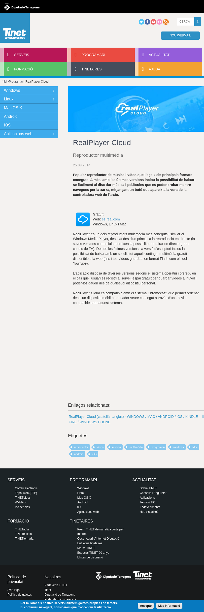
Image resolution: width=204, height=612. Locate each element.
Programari (93, 55)
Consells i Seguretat (153, 493)
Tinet (47, 590)
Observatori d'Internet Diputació (98, 538)
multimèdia (136, 447)
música (116, 447)
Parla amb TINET (55, 585)
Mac (195, 447)
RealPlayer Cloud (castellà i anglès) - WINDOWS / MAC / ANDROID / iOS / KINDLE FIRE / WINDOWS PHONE (133, 419)
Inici (4, 81)
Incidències (22, 507)
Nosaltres (52, 577)
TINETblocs (23, 497)
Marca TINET (86, 548)
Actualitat (159, 55)
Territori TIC (147, 502)
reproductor (81, 447)
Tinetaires (91, 69)
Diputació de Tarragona (59, 594)
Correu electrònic (26, 488)
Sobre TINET (148, 488)
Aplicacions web (18, 134)
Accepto (146, 606)
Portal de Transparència (60, 599)
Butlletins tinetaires (89, 543)
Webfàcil (20, 502)
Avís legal (13, 590)
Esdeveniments (150, 507)
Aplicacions (147, 497)
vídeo (100, 447)
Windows (12, 90)
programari (158, 447)
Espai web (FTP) (26, 493)
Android (11, 116)
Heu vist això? (149, 512)
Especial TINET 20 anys (93, 552)
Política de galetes (19, 594)
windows (178, 447)
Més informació (169, 606)
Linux (8, 99)
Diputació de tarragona (21, 6)
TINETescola (23, 534)
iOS (94, 454)
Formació (23, 69)
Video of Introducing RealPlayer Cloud (136, 347)
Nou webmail (180, 35)
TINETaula (22, 529)
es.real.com (111, 219)
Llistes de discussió (90, 557)
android (78, 454)
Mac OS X (13, 108)
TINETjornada (24, 538)
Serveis (21, 55)
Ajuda (154, 69)
